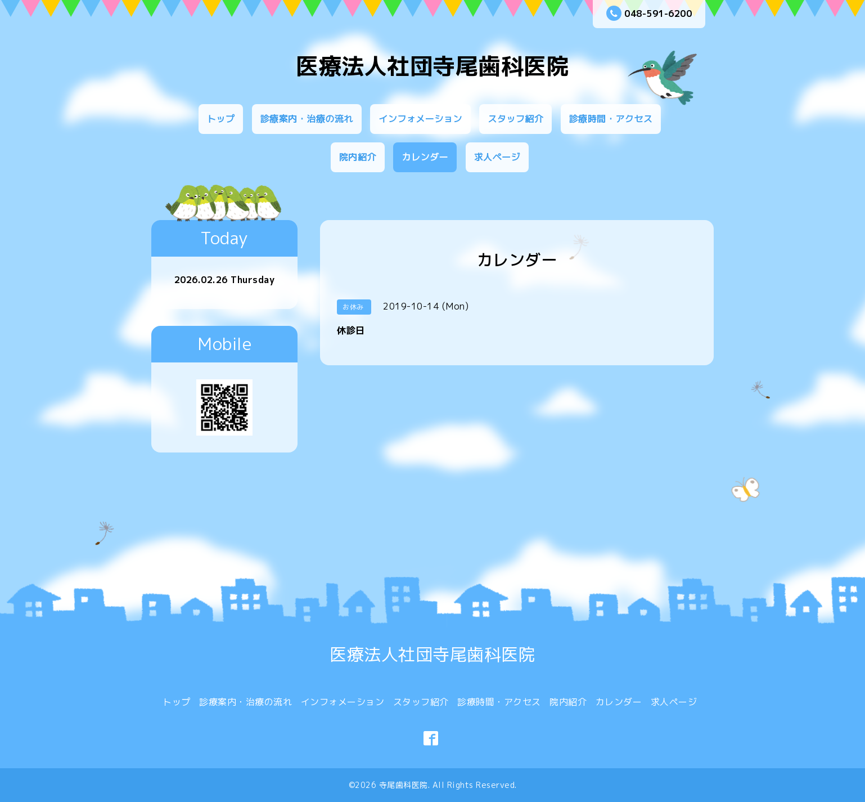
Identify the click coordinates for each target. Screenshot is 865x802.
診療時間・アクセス (611, 119)
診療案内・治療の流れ (306, 119)
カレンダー (425, 157)
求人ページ (497, 157)
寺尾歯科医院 (403, 784)
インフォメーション (420, 119)
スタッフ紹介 (515, 119)
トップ (221, 119)
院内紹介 (357, 157)
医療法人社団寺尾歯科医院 (432, 66)
